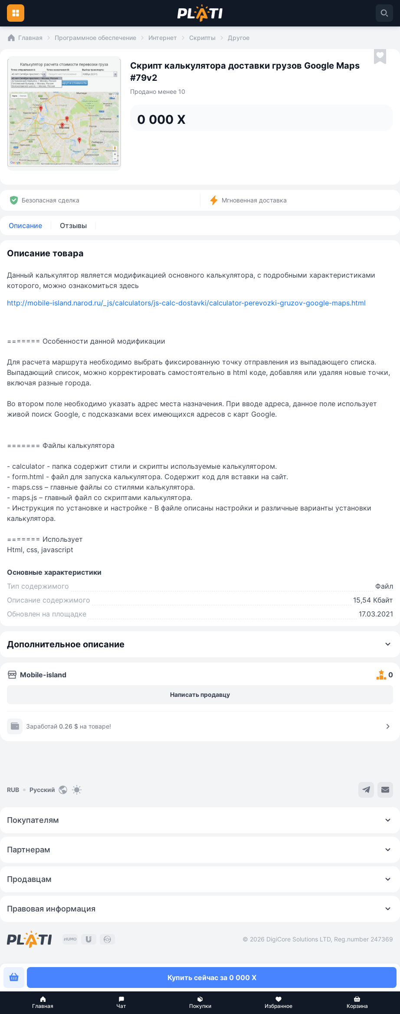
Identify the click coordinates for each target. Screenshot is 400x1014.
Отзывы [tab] (73, 225)
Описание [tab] (25, 225)
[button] (42, 1002)
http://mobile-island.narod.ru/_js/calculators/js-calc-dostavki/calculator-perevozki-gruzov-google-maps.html (186, 302)
